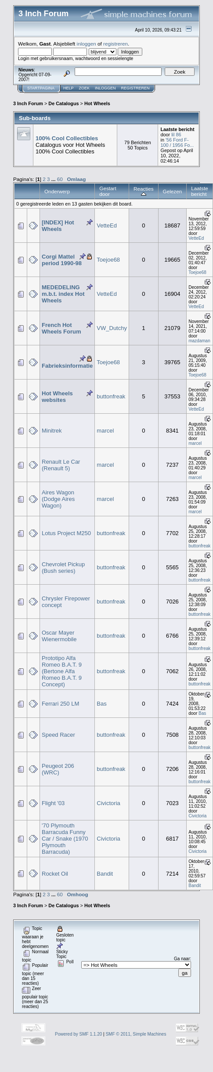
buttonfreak (111, 396)
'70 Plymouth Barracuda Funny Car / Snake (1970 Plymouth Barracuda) (65, 838)
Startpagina (40, 88)
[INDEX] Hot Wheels (58, 225)
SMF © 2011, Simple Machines (135, 1034)
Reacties (144, 191)
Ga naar (182, 958)
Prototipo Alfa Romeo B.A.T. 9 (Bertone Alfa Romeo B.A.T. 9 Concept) (62, 671)
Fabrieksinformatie (67, 365)
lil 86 (176, 134)
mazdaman (199, 340)
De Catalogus (63, 103)
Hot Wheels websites (57, 396)
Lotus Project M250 (66, 533)
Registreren (135, 88)
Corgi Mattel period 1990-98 (62, 259)
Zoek (84, 88)
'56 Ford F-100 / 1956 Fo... (177, 142)
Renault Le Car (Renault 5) (61, 465)
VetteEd (107, 225)
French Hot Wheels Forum (61, 328)
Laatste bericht (199, 191)
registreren (115, 43)
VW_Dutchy (112, 328)
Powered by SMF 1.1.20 (78, 1034)
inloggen (86, 43)
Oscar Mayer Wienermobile (59, 635)
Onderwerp (57, 191)
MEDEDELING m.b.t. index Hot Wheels (63, 294)
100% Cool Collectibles (67, 138)
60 (60, 179)
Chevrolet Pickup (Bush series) (63, 567)
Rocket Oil (55, 873)
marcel (105, 430)
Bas (101, 703)
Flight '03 (53, 803)
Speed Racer (58, 734)
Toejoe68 (108, 259)
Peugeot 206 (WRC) (58, 769)
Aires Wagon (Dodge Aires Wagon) (58, 499)
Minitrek (52, 430)
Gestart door (107, 191)
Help (68, 88)
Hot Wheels (97, 103)
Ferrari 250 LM (60, 703)
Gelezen (172, 191)
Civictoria (108, 803)
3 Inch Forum (28, 103)
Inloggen (105, 88)
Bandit (105, 873)
